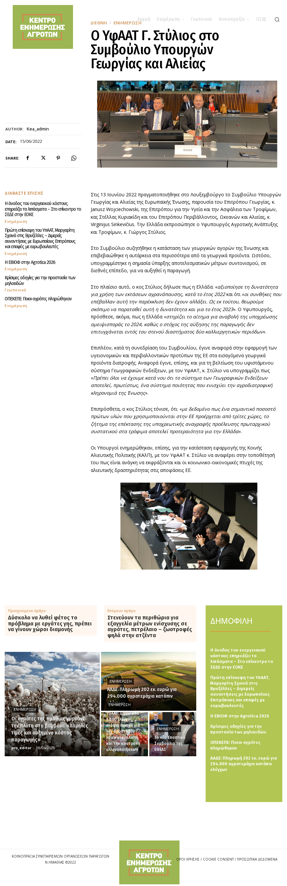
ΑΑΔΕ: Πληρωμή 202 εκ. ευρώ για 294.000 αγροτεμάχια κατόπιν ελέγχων (243, 764)
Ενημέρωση (16, 221)
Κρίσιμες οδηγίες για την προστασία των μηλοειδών (40, 280)
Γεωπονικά (15, 290)
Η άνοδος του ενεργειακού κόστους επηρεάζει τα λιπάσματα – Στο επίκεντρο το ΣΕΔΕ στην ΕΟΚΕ (43, 208)
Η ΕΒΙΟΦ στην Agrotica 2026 (30, 262)
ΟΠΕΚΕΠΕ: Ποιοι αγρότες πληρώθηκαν (38, 299)
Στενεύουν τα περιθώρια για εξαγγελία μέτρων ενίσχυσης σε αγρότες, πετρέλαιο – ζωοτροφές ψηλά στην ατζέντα (149, 626)
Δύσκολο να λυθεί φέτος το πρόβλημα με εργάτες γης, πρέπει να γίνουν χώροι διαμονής (50, 623)
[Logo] (149, 862)
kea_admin (38, 129)
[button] (277, 19)
